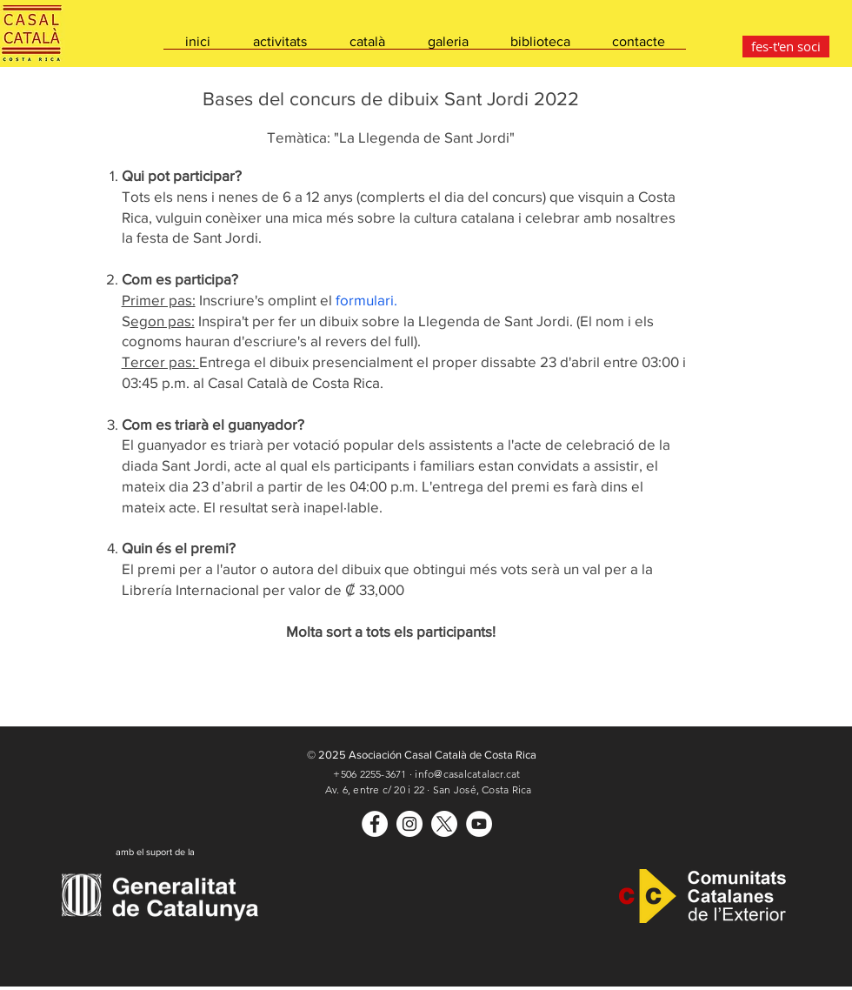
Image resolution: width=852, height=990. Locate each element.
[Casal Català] (375, 824)
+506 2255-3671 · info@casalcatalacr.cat (426, 773)
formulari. (366, 299)
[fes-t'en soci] (785, 46)
